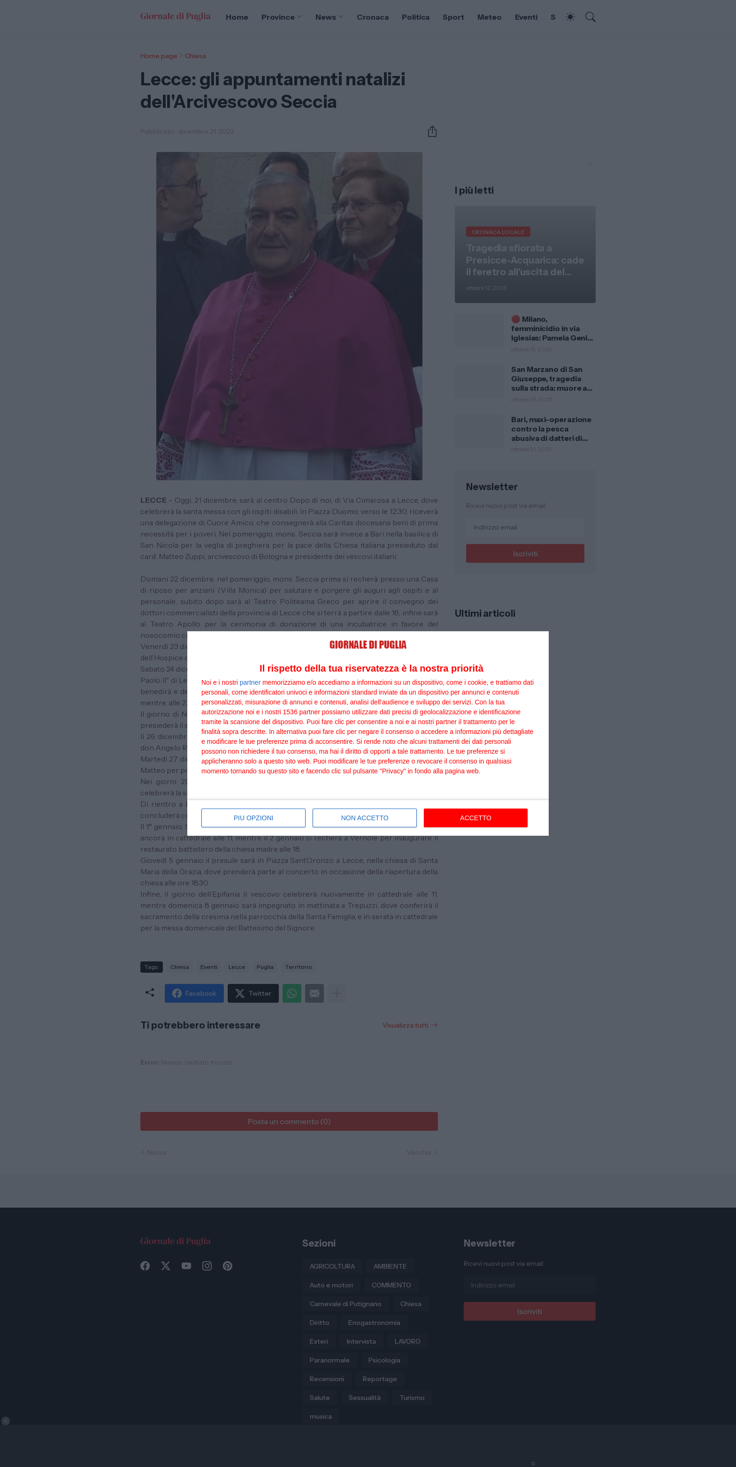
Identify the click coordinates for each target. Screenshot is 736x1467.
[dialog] (368, 733)
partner (250, 682)
